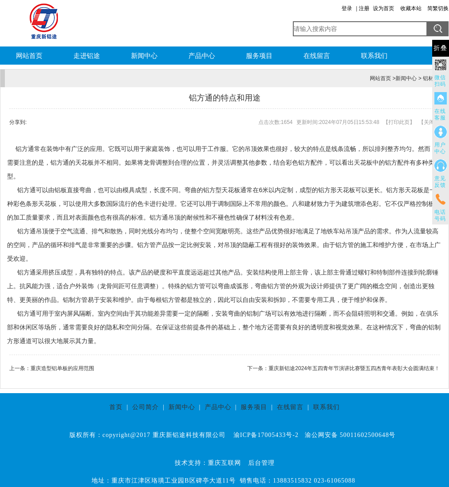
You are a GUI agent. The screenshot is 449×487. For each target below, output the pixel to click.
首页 (116, 407)
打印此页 (399, 122)
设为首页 (383, 8)
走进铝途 (86, 55)
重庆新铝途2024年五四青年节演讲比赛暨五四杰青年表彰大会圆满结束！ (354, 368)
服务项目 (259, 55)
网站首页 (29, 55)
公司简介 (145, 407)
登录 (347, 8)
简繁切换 (438, 8)
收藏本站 (411, 8)
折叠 (441, 48)
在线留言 (316, 55)
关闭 (429, 122)
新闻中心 (144, 55)
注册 (364, 8)
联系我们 (374, 55)
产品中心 (201, 55)
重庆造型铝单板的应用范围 (62, 368)
